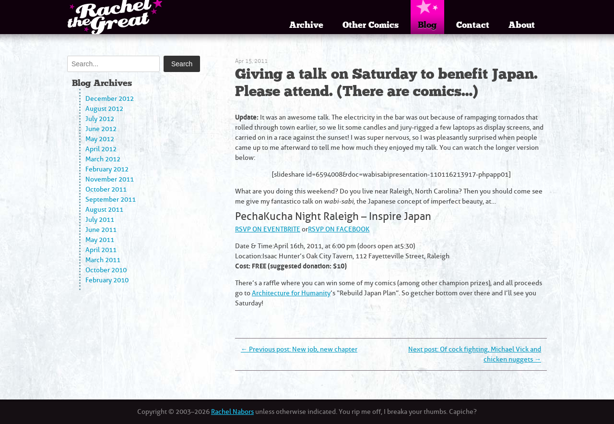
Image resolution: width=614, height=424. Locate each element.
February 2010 (107, 280)
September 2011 (110, 199)
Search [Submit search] (181, 64)
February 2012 (107, 169)
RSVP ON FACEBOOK (338, 229)
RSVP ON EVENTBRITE (267, 229)
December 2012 (109, 99)
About (521, 25)
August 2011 (104, 210)
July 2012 (99, 119)
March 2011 (102, 260)
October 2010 (106, 270)
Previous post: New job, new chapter (299, 349)
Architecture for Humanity (291, 293)
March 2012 (102, 159)
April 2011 (101, 250)
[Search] (113, 64)
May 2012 (99, 139)
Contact (472, 25)
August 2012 (104, 109)
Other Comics (370, 25)
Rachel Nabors (232, 412)
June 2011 (101, 230)
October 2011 (106, 189)
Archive (306, 25)
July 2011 (99, 220)
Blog (427, 25)
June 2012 (101, 129)
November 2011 (109, 179)
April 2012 (101, 149)
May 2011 (99, 240)
